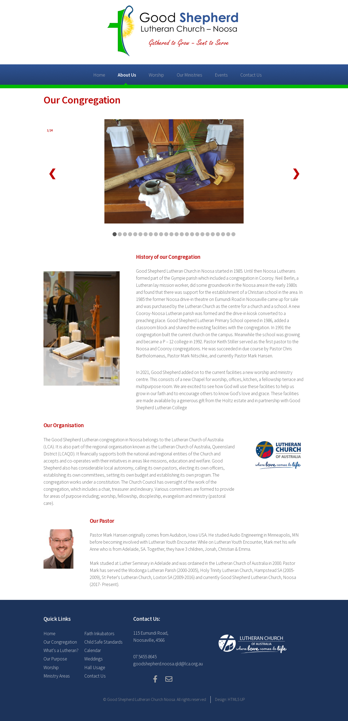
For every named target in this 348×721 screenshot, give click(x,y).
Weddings (93, 659)
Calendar (92, 650)
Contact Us (251, 75)
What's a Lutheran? (61, 650)
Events (221, 75)
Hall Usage (94, 667)
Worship (156, 75)
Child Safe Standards (103, 642)
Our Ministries (189, 75)
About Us (127, 75)
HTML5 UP (236, 699)
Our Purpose (55, 659)
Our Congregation (60, 642)
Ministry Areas (57, 676)
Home (99, 75)
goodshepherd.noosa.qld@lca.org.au (168, 664)
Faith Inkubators (99, 634)
